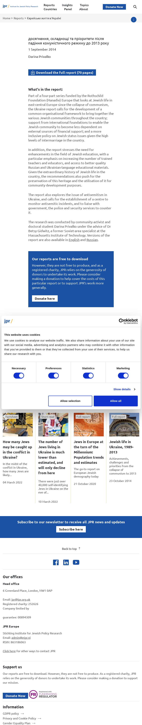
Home (6, 18)
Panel (68, 9)
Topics (84, 5)
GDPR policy (11, 713)
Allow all (115, 400)
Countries (50, 9)
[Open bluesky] (86, 562)
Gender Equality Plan (16, 723)
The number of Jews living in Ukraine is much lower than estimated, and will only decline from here (51, 457)
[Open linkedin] (66, 562)
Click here (9, 651)
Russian (92, 240)
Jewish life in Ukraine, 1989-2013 (121, 446)
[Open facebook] (56, 562)
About (83, 9)
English (74, 240)
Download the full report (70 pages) (64, 72)
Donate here (45, 298)
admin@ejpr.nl (21, 637)
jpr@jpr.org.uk (20, 599)
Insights (67, 5)
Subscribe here (71, 529)
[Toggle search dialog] (135, 7)
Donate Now (114, 7)
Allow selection (70, 400)
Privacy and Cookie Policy (19, 718)
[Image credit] (133, 19)
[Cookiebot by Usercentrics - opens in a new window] (121, 321)
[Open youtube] (76, 562)
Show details (122, 389)
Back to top (71, 548)
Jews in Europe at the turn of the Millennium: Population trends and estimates (89, 452)
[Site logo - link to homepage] (20, 7)
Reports (49, 5)
